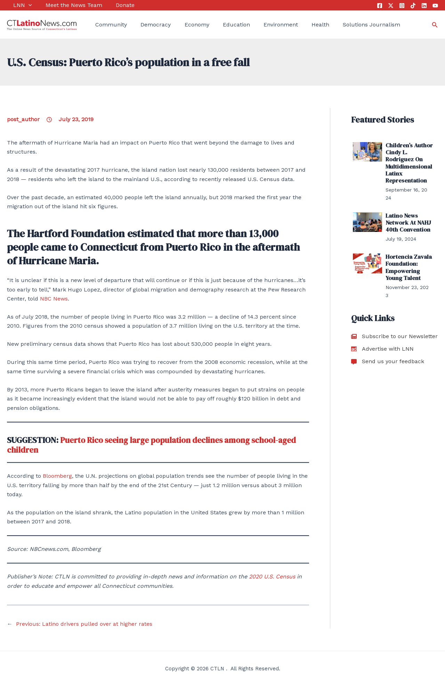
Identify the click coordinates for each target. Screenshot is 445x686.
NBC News (54, 298)
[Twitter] (391, 5)
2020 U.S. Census (272, 576)
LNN (16, 5)
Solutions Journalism (345, 24)
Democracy (146, 24)
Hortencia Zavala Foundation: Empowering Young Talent (408, 264)
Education (220, 24)
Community (105, 24)
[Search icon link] (435, 25)
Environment (261, 24)
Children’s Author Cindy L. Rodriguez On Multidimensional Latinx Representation (408, 161)
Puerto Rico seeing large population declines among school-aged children (156, 445)
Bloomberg (57, 476)
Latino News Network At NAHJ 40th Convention (407, 220)
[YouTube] (435, 5)
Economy (183, 24)
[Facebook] (379, 5)
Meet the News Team (64, 5)
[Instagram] (402, 5)
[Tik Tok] (413, 5)
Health (297, 24)
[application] (22, 5)
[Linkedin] (424, 5)
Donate (112, 5)
